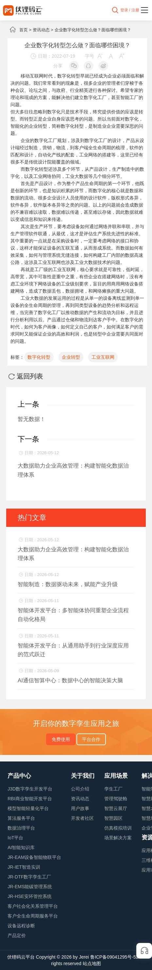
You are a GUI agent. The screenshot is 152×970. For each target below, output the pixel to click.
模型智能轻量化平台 (28, 808)
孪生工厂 (113, 788)
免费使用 (61, 739)
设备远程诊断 (21, 925)
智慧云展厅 (115, 808)
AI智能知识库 (21, 847)
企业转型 (71, 357)
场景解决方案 (118, 837)
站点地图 (92, 963)
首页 (23, 29)
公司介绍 (80, 788)
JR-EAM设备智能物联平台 (34, 857)
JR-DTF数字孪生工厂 (29, 876)
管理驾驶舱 (115, 798)
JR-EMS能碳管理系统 (30, 886)
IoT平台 (15, 837)
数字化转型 (38, 357)
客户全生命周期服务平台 (33, 916)
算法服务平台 (21, 818)
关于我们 (82, 776)
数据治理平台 (21, 828)
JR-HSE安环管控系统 (30, 896)
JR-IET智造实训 (24, 867)
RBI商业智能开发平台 (30, 798)
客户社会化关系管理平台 (33, 906)
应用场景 (116, 776)
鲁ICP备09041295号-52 (114, 957)
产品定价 (17, 935)
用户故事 (80, 808)
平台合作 (91, 739)
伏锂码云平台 (21, 957)
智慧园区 (113, 818)
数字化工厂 (95, 97)
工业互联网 (64, 269)
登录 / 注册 (129, 10)
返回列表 (25, 376)
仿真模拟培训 (118, 828)
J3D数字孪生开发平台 (30, 788)
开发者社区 (82, 818)
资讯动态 (41, 29)
